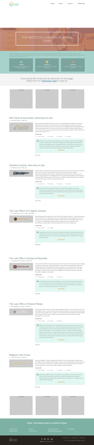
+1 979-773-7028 (40, 321)
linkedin (68, 136)
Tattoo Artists (33, 431)
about (61, 3)
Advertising (81, 3)
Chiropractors (13, 429)
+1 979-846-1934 (40, 277)
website (50, 136)
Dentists (31, 429)
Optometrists (13, 431)
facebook (59, 136)
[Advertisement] (47, 17)
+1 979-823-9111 (40, 184)
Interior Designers (53, 429)
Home (52, 3)
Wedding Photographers (55, 431)
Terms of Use (66, 437)
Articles (70, 3)
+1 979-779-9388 (40, 228)
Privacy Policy (74, 437)
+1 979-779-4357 (40, 136)
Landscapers (71, 429)
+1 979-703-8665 (40, 370)
